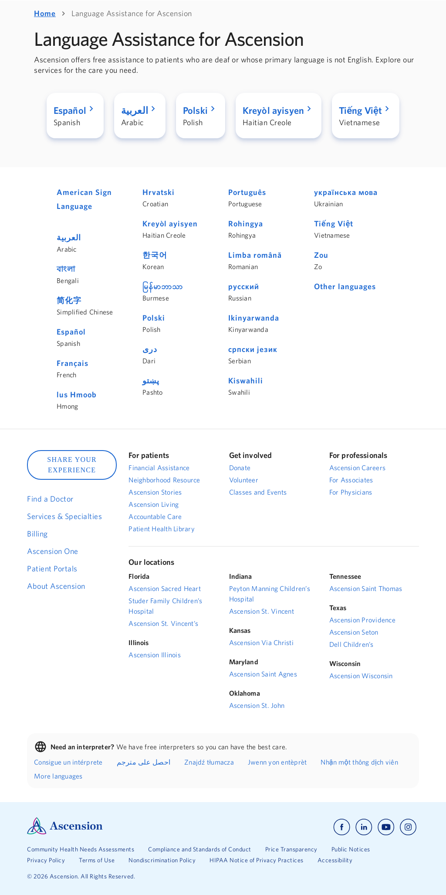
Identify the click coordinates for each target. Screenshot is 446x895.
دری (149, 349)
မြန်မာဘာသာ (162, 286)
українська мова (346, 192)
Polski (153, 318)
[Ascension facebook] (341, 827)
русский (243, 286)
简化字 (69, 300)
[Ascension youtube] (386, 827)
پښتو (150, 381)
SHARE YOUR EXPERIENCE (72, 465)
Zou (321, 255)
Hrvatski (158, 192)
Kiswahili (245, 381)
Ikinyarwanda (253, 318)
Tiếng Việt (333, 224)
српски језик (252, 349)
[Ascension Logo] (65, 832)
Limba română (255, 255)
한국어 (154, 255)
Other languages (345, 286)
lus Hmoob (77, 394)
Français (72, 363)
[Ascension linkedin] (363, 827)
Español (71, 332)
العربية (69, 237)
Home (45, 13)
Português (247, 192)
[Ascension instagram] (408, 827)
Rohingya (245, 224)
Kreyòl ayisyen (170, 224)
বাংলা (66, 269)
